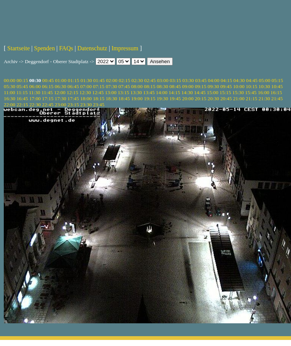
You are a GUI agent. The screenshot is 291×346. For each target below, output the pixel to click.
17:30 (60, 98)
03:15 (175, 80)
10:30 (264, 86)
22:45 (47, 104)
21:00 (239, 98)
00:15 (22, 80)
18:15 (98, 98)
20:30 (213, 98)
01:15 (73, 80)
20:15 (200, 98)
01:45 (99, 80)
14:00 (161, 92)
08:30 (162, 86)
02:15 (124, 80)
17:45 (73, 98)
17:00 (34, 98)
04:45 (251, 80)
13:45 (149, 92)
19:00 (136, 98)
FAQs (66, 48)
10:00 (239, 86)
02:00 (111, 80)
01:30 (86, 80)
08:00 (136, 86)
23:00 (60, 104)
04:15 (226, 80)
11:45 (47, 92)
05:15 (277, 80)
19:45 (175, 98)
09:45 (226, 86)
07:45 (124, 86)
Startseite (18, 48)
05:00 (264, 80)
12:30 (85, 92)
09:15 (200, 86)
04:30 (239, 80)
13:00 (110, 92)
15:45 (250, 92)
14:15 (174, 92)
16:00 (263, 92)
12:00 (59, 92)
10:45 (277, 86)
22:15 (22, 104)
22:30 (34, 104)
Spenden (44, 48)
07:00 (85, 86)
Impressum (124, 48)
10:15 (251, 86)
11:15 (22, 92)
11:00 (9, 92)
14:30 (187, 92)
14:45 (200, 92)
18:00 (85, 98)
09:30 (213, 86)
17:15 (47, 98)
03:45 (200, 80)
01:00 (61, 80)
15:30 (238, 92)
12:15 (72, 92)
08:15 (149, 86)
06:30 (60, 86)
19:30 (162, 98)
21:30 (264, 98)
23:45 (98, 104)
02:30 (137, 80)
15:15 (225, 92)
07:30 (111, 86)
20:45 (226, 98)
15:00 (212, 92)
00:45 (48, 80)
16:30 (9, 98)
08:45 (175, 86)
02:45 (149, 80)
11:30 (34, 92)
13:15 (123, 92)
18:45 (124, 98)
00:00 (9, 80)
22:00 (9, 104)
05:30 (9, 86)
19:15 (149, 98)
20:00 (187, 98)
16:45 (22, 98)
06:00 (34, 86)
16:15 (276, 92)
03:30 (188, 80)
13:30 (136, 92)
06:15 (47, 86)
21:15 (251, 98)
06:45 (73, 86)
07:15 (98, 86)
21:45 (277, 98)
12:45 (98, 92)
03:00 (162, 80)
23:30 (85, 104)
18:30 (111, 98)
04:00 (213, 80)
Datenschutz (92, 48)
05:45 (22, 86)
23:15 (73, 104)
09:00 (187, 86)
